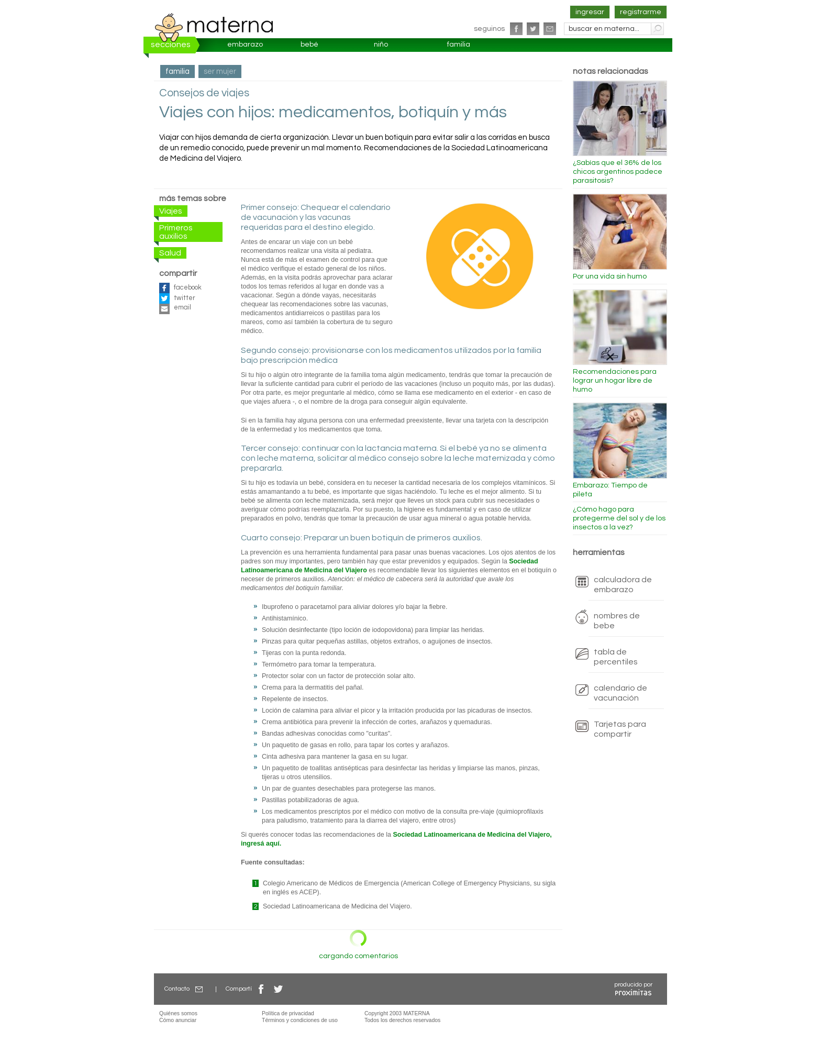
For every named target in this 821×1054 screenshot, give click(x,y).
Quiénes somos (178, 1013)
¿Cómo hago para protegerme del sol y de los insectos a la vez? (619, 518)
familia (458, 44)
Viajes (170, 211)
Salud (170, 253)
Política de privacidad (288, 1013)
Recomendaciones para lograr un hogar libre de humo (615, 380)
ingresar (589, 12)
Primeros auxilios (176, 232)
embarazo (245, 44)
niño (381, 44)
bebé (309, 44)
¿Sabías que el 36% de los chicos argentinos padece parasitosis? (617, 171)
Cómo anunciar (177, 1020)
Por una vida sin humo (610, 276)
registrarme (640, 12)
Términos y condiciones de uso (300, 1020)
